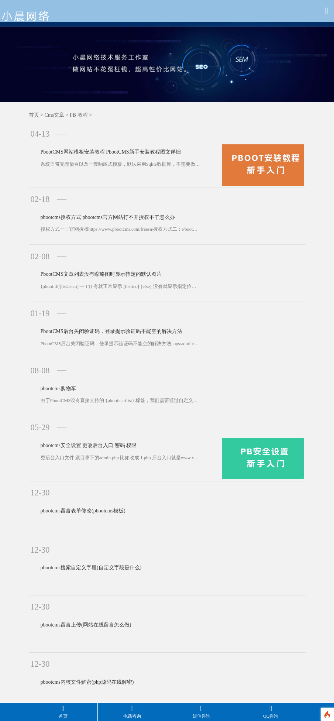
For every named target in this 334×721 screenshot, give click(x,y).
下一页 (201, 628)
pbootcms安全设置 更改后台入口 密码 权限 (79, 385)
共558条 (100, 628)
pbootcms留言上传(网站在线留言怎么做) (76, 536)
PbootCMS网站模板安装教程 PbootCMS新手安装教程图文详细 (101, 142)
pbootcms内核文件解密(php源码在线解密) (77, 581)
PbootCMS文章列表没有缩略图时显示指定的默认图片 (91, 248)
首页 (34, 115)
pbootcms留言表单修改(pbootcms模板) (73, 444)
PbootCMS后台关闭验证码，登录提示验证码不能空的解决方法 (101, 293)
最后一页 (230, 628)
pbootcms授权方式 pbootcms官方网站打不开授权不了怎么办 (98, 202)
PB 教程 (79, 115)
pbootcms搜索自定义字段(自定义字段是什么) (81, 490)
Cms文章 (54, 115)
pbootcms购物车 (48, 339)
